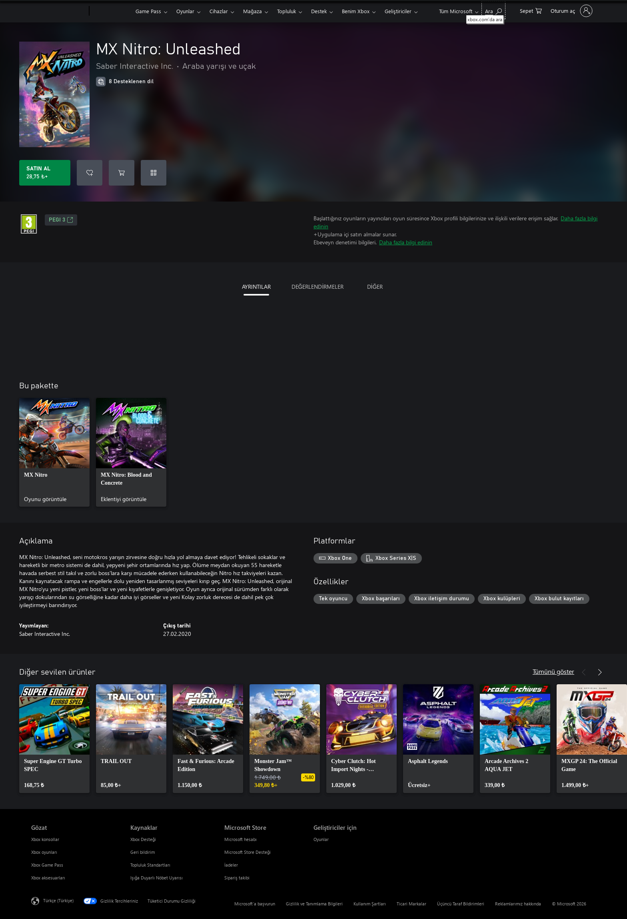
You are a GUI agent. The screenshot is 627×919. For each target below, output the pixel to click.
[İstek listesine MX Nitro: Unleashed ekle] (89, 173)
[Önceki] (584, 672)
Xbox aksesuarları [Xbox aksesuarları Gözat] (48, 877)
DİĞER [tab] (375, 286)
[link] (54, 452)
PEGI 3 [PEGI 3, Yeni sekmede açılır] (61, 220)
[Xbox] (111, 11)
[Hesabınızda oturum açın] (571, 10)
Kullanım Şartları (369, 903)
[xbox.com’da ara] (493, 10)
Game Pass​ (148, 11)
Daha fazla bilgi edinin (405, 242)
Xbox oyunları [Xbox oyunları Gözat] (44, 852)
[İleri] (600, 672)
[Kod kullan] (153, 173)
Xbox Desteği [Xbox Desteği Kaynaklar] (143, 839)
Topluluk (286, 11)
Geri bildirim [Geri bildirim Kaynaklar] (142, 852)
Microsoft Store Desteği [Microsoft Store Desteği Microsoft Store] (247, 852)
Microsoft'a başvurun (254, 903)
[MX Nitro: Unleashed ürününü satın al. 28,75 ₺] (44, 173)
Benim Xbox (355, 11)
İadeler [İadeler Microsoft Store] (231, 864)
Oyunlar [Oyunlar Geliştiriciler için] (321, 839)
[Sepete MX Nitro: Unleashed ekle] (121, 173)
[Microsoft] (58, 11)
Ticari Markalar (411, 903)
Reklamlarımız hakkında (518, 903)
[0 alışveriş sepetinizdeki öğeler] (531, 10)
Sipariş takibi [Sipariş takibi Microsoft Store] (237, 877)
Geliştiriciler (398, 11)
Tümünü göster (553, 671)
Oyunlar (185, 11)
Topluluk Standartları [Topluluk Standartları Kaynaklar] (150, 864)
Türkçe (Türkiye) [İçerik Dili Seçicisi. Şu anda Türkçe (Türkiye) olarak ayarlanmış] (58, 900)
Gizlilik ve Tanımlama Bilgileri (314, 903)
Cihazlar (219, 11)
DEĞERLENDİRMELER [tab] (318, 286)
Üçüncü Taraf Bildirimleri (460, 903)
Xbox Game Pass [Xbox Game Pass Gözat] (47, 864)
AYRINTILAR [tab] (256, 286)
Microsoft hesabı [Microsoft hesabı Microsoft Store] (240, 839)
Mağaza (252, 11)
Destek (319, 11)
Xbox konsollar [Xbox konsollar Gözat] (45, 839)
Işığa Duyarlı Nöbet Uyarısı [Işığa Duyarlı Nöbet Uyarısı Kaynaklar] (156, 877)
